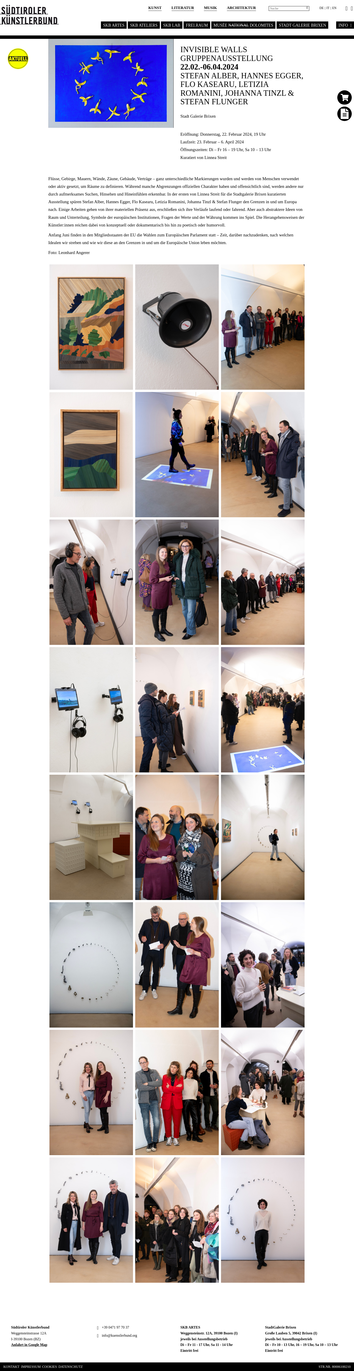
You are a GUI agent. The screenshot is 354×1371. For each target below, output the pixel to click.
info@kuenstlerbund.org (116, 1335)
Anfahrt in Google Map (29, 1345)
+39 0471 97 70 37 (112, 1327)
